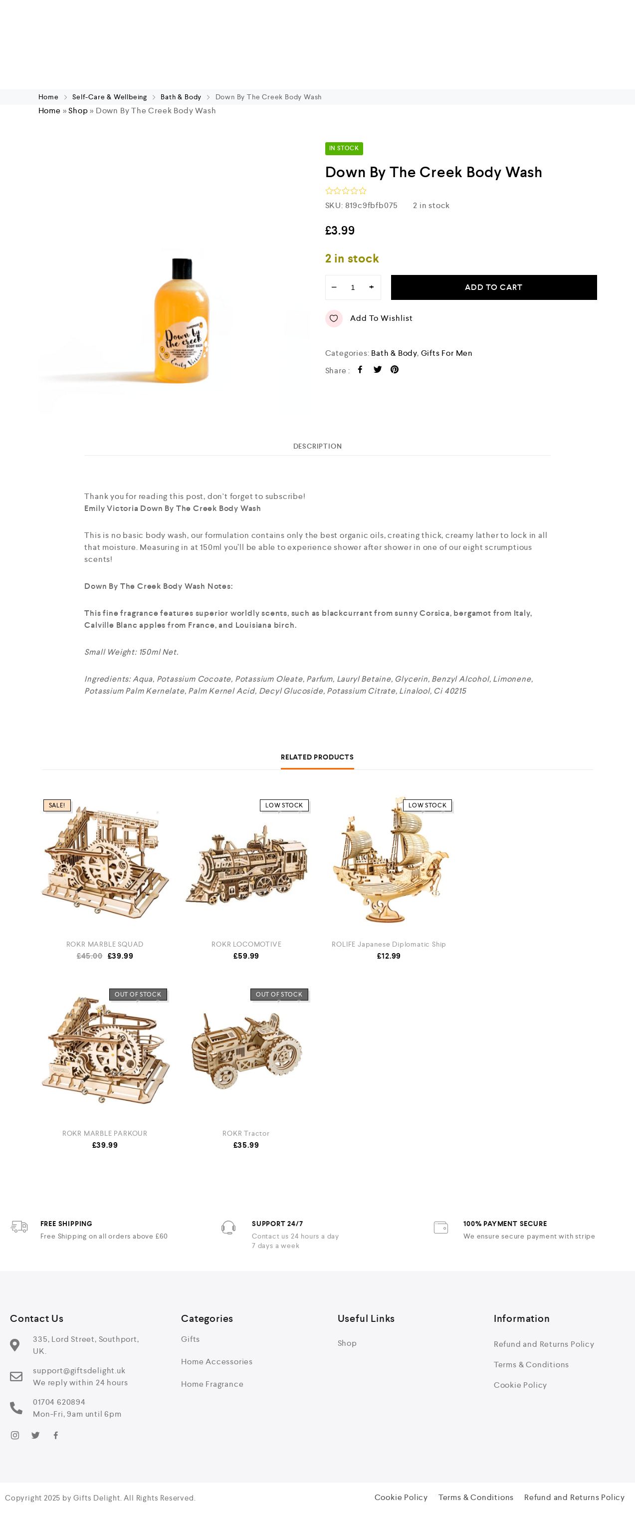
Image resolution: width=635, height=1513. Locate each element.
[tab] (318, 446)
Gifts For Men (447, 353)
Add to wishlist (369, 318)
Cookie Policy (520, 1385)
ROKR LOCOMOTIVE (246, 944)
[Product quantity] (353, 287)
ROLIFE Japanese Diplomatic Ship (389, 944)
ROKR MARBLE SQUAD (105, 944)
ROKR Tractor (246, 1133)
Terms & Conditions (531, 1364)
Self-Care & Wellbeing (109, 96)
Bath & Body (181, 96)
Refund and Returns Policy (544, 1344)
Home (48, 96)
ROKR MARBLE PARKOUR (105, 1133)
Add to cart (494, 287)
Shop (78, 110)
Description (317, 446)
